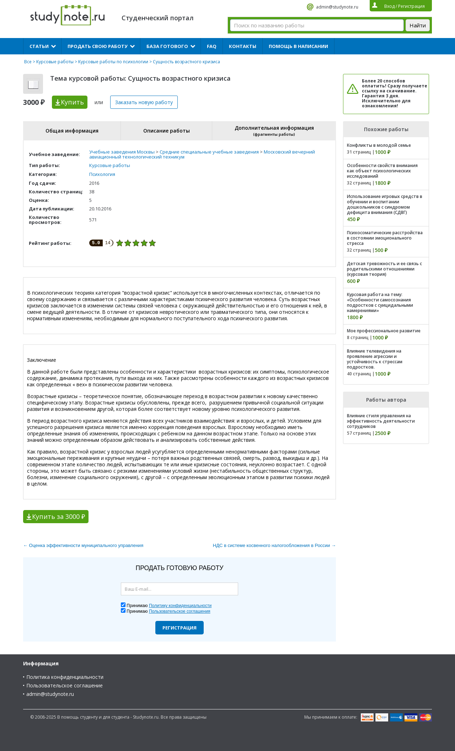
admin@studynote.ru (337, 7)
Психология (102, 174)
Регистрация (179, 627)
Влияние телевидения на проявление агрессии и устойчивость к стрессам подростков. (374, 359)
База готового (167, 46)
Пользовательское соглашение (64, 685)
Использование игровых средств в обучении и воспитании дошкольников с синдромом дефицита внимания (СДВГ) (384, 204)
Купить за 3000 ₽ (58, 516)
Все (28, 62)
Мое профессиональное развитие (384, 331)
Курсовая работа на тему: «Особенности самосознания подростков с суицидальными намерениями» (380, 302)
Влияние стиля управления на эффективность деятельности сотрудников (381, 421)
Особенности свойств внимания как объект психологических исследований (382, 170)
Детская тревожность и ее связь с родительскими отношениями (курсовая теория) (384, 269)
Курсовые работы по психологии (113, 62)
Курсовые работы (55, 62)
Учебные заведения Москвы (122, 152)
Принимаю (169, 605)
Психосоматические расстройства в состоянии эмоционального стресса (385, 238)
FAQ (211, 46)
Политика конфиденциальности (64, 677)
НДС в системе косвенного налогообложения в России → (274, 545)
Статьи (39, 46)
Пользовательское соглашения (179, 611)
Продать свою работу (98, 46)
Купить (72, 102)
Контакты (242, 46)
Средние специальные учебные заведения (209, 152)
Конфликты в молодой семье (379, 145)
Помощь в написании (298, 46)
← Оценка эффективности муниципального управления (83, 545)
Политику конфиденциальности (180, 605)
